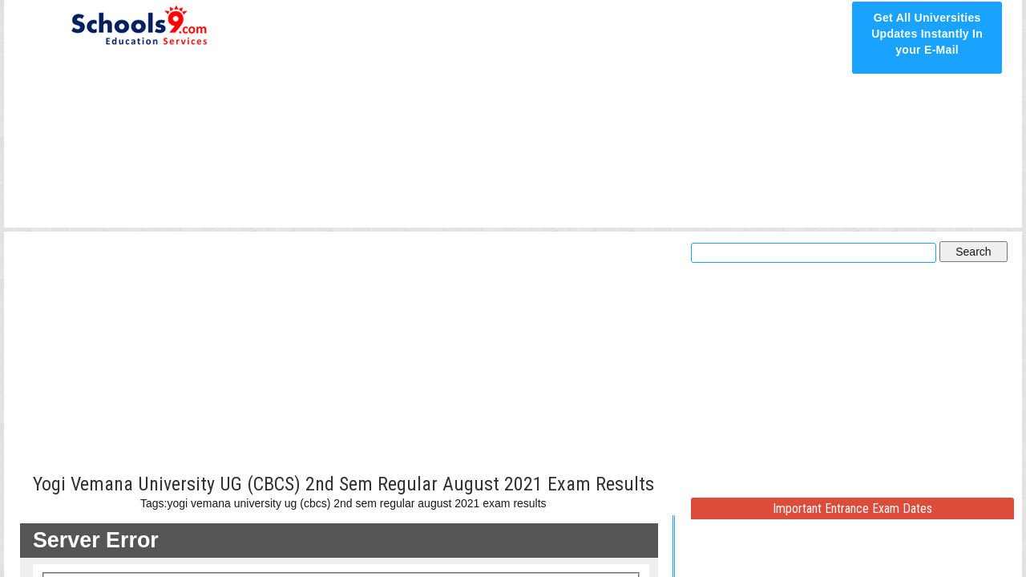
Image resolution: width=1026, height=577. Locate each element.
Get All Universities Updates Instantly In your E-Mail (927, 33)
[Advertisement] (554, 114)
